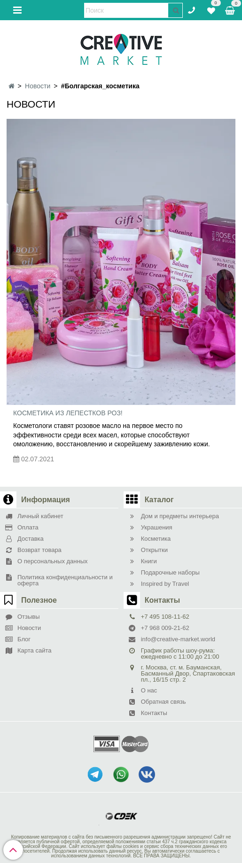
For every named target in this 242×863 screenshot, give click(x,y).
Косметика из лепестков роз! (68, 413)
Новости (37, 86)
